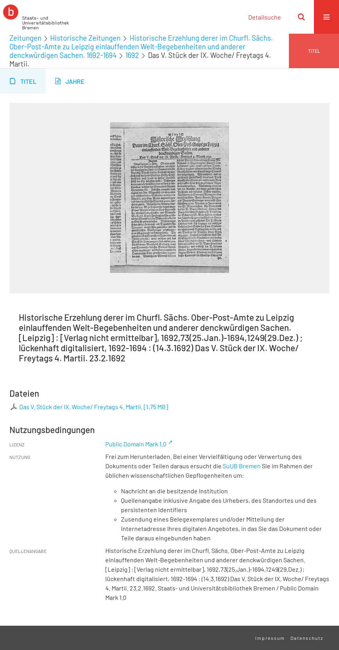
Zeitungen (25, 38)
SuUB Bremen (242, 465)
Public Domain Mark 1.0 (135, 444)
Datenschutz (306, 638)
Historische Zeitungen (85, 38)
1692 (132, 55)
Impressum (270, 638)
